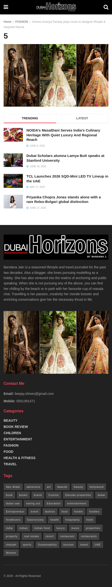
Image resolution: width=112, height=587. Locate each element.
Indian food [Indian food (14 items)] (42, 528)
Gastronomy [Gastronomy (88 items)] (35, 519)
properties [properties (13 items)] (93, 528)
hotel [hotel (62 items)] (89, 519)
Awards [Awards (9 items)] (62, 486)
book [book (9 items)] (9, 495)
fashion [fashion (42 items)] (50, 511)
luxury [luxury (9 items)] (60, 528)
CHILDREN (12, 433)
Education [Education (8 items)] (54, 503)
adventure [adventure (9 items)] (33, 486)
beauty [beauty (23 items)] (78, 486)
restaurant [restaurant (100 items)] (67, 536)
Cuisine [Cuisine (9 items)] (53, 495)
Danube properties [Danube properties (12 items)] (78, 495)
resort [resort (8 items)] (50, 536)
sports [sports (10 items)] (27, 544)
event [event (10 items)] (34, 511)
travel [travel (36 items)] (84, 544)
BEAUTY (11, 420)
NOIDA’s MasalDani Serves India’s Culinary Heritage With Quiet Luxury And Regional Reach (63, 135)
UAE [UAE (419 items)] (97, 544)
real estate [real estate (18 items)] (31, 536)
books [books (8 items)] (23, 495)
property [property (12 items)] (12, 536)
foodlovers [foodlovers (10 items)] (13, 519)
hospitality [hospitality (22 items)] (72, 519)
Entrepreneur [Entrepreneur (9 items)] (15, 511)
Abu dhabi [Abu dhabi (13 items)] (13, 486)
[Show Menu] (6, 7)
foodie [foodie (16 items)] (78, 511)
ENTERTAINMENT (18, 439)
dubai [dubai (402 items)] (101, 495)
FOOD (8, 452)
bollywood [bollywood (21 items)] (97, 486)
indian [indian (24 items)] (23, 528)
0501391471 (25, 401)
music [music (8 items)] (75, 528)
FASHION (21, 21)
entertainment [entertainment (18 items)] (76, 503)
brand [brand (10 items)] (38, 495)
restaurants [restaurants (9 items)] (89, 536)
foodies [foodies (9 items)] (94, 511)
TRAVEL (10, 464)
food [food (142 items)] (65, 511)
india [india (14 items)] (9, 528)
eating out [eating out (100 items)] (33, 503)
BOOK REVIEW (16, 427)
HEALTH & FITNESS (20, 458)
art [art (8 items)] (49, 486)
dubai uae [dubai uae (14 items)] (13, 503)
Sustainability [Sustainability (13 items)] (47, 544)
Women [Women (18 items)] (11, 552)
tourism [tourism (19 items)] (68, 544)
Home (7, 21)
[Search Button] (106, 7)
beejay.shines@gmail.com (34, 394)
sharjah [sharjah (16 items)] (11, 544)
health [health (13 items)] (54, 519)
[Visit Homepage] (56, 7)
